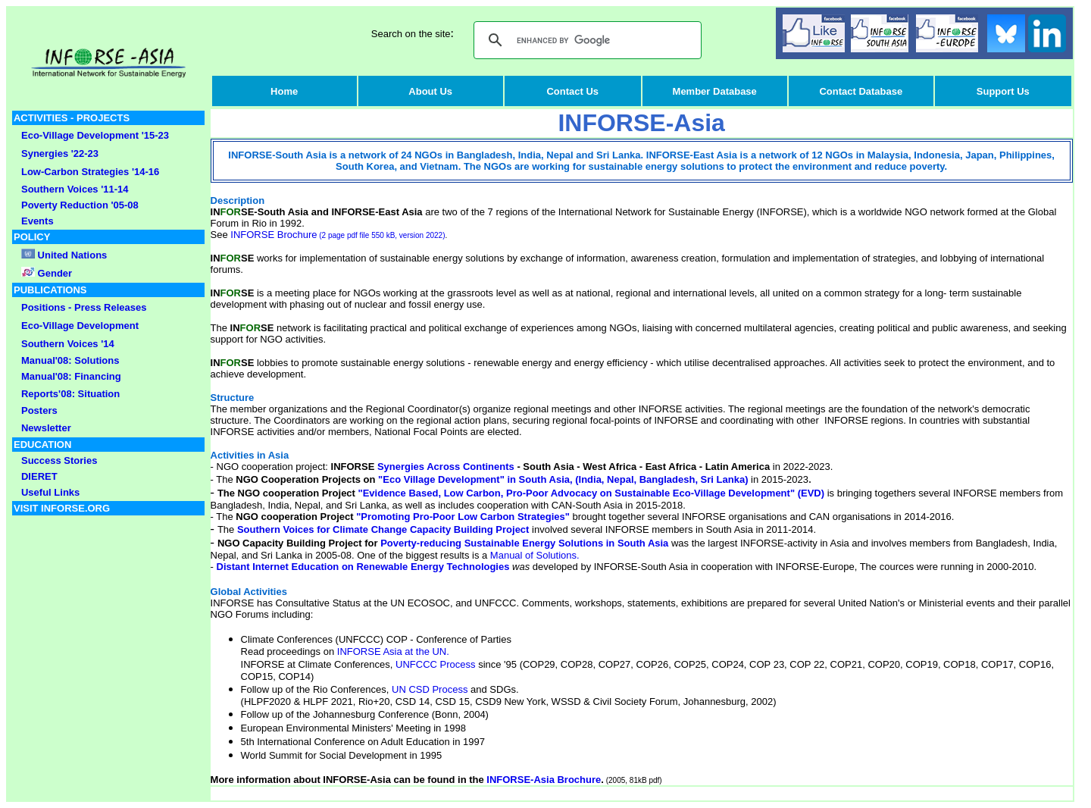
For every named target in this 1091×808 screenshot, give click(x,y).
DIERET (39, 476)
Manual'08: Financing (71, 376)
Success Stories (59, 460)
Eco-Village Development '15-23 (95, 135)
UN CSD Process (429, 689)
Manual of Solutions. (535, 555)
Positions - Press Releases (83, 307)
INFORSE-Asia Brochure (543, 779)
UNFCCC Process (435, 664)
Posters (39, 410)
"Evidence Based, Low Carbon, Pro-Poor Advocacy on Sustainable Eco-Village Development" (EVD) (591, 493)
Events (37, 221)
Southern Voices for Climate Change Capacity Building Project (383, 529)
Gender (53, 273)
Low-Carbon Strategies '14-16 (90, 171)
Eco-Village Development (80, 325)
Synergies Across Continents (445, 466)
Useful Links (50, 492)
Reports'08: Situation (70, 393)
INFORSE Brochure (337, 234)
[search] (585, 40)
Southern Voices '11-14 (75, 189)
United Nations (73, 255)
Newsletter (46, 428)
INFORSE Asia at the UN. (393, 651)
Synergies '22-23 (59, 153)
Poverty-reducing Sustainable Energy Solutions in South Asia (524, 543)
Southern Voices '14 (67, 343)
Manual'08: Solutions (70, 360)
